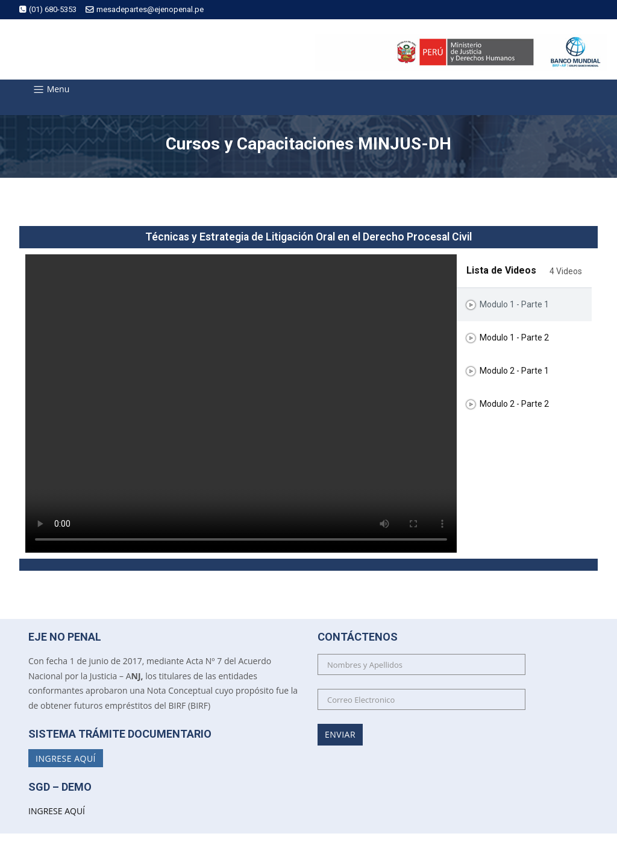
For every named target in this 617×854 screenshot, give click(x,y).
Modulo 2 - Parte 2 (514, 404)
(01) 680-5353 (48, 9)
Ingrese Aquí (66, 758)
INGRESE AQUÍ (56, 811)
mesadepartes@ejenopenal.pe (145, 9)
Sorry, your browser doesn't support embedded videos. (241, 403)
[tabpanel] (241, 403)
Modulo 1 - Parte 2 (514, 338)
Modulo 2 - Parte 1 (514, 371)
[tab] (524, 304)
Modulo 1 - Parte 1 (514, 305)
